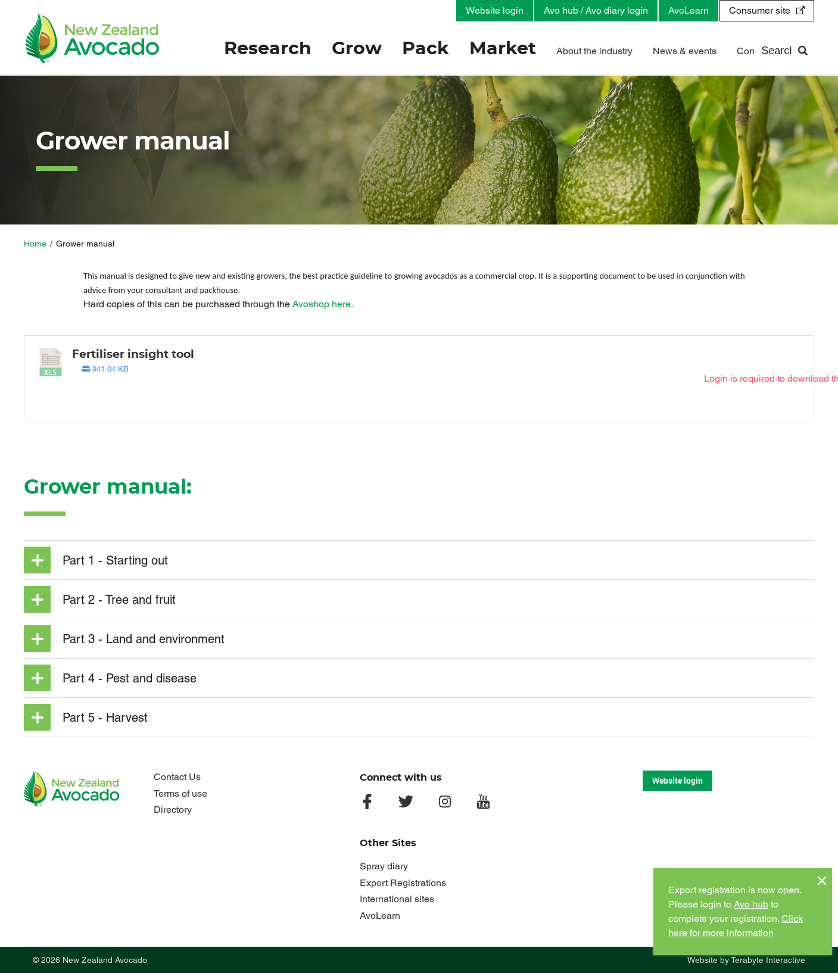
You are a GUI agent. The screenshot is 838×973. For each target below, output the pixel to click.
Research (267, 50)
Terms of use (180, 793)
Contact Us (177, 776)
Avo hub (751, 904)
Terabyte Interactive (768, 960)
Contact (753, 52)
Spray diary (384, 866)
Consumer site (759, 10)
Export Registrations (403, 882)
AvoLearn (688, 10)
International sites (397, 899)
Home (35, 243)
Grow (357, 50)
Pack (425, 50)
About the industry (594, 52)
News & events (684, 52)
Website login (495, 10)
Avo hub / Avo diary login (596, 10)
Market (502, 50)
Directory (173, 809)
